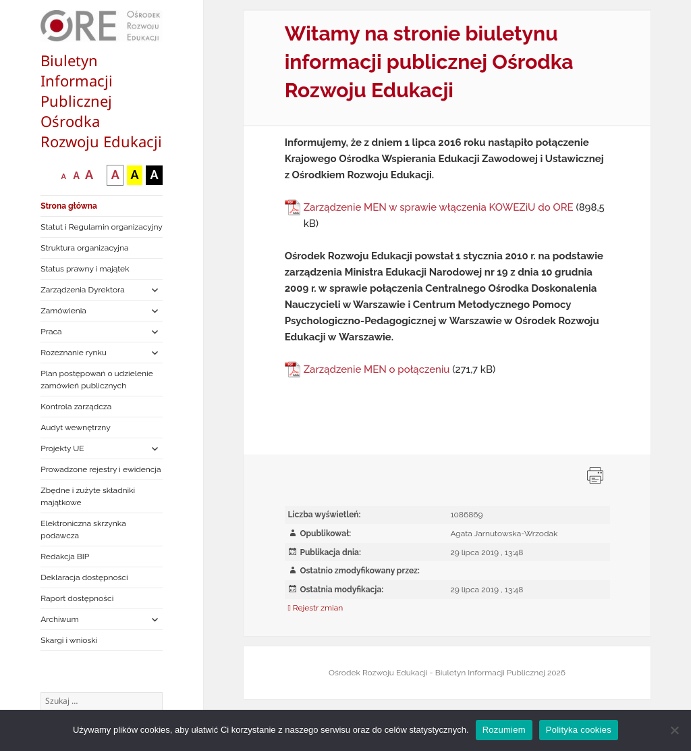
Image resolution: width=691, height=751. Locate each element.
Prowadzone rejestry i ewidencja (100, 469)
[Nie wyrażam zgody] (674, 730)
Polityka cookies (578, 730)
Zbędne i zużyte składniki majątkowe (87, 496)
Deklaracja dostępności (84, 577)
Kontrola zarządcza (75, 406)
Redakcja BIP (64, 556)
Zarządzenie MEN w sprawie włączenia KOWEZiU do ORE (439, 207)
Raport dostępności (76, 598)
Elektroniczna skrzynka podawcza (83, 529)
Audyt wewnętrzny (75, 427)
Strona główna (68, 206)
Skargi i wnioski (68, 640)
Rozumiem (504, 730)
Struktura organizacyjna (84, 248)
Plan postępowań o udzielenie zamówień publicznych (96, 379)
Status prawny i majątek (84, 269)
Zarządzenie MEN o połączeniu (377, 369)
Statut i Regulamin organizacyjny (101, 227)
